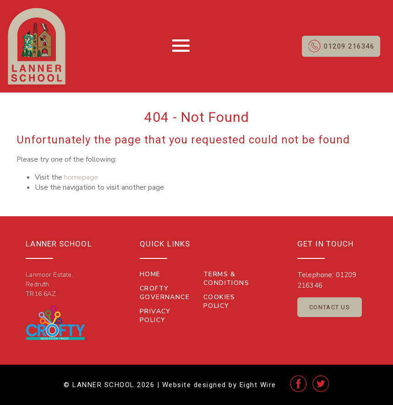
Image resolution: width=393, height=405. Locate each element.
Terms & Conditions (226, 278)
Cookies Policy (219, 301)
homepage (81, 177)
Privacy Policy (155, 315)
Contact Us (329, 307)
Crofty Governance (165, 292)
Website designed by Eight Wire (219, 385)
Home (150, 274)
